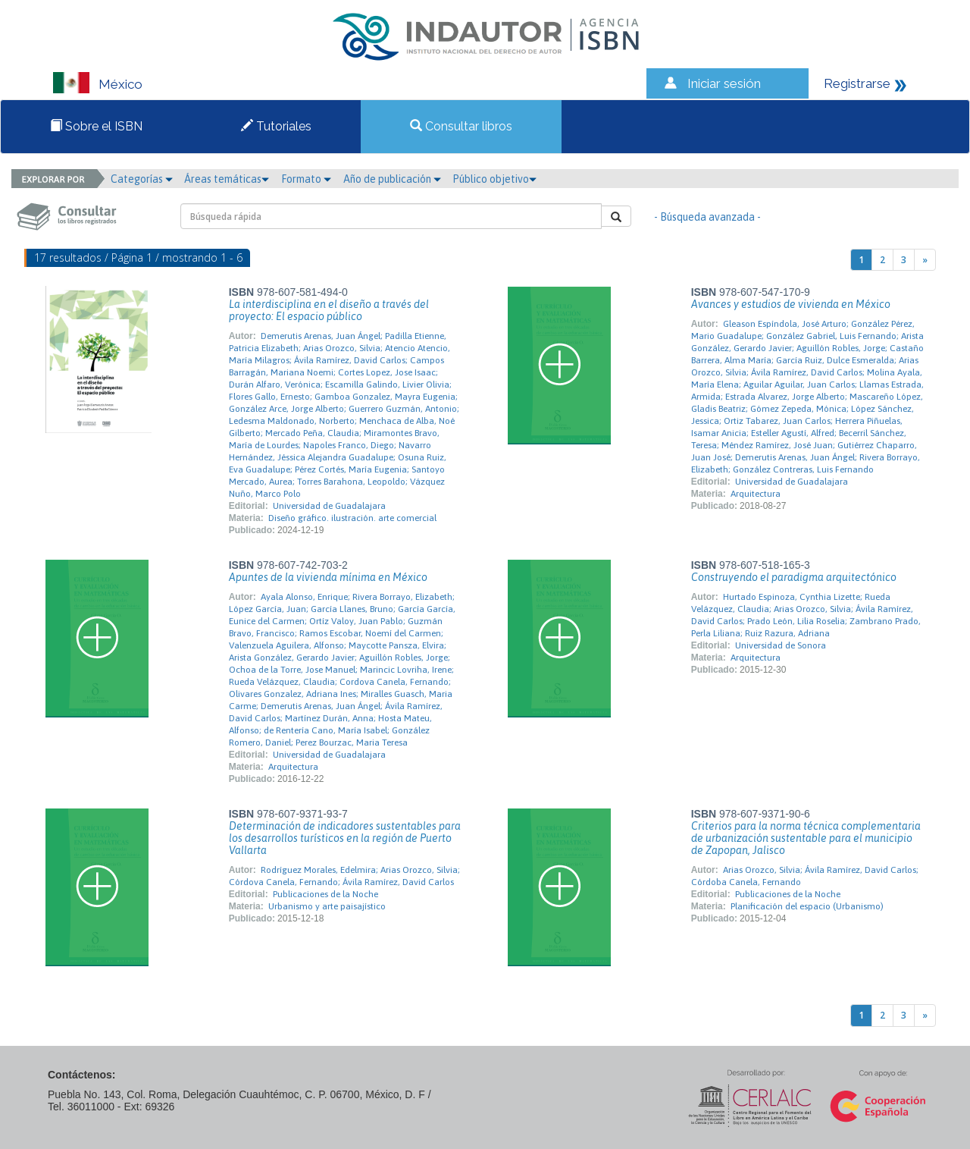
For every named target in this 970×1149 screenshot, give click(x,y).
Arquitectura (756, 493)
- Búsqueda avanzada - (707, 217)
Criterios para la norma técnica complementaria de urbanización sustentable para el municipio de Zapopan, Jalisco (806, 838)
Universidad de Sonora (780, 645)
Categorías (142, 179)
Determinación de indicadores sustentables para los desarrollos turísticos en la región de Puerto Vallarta (345, 838)
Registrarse (857, 83)
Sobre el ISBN (96, 126)
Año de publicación (392, 179)
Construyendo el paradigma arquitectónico (793, 577)
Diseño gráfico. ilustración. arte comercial (352, 518)
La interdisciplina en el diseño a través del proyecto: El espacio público (329, 310)
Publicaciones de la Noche (325, 894)
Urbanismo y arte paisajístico (327, 906)
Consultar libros (461, 126)
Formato (306, 179)
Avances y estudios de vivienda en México (790, 304)
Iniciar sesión (724, 83)
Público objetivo (494, 179)
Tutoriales (276, 126)
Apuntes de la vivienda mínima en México (328, 577)
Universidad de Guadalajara (329, 506)
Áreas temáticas (226, 179)
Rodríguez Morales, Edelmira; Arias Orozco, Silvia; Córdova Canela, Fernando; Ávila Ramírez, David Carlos (344, 876)
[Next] (925, 260)
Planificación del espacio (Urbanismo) (807, 906)
